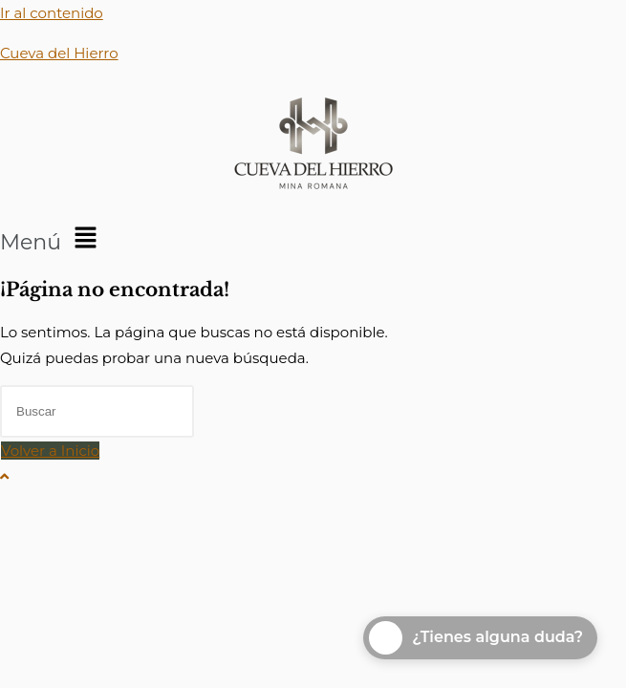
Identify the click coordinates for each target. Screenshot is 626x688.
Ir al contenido (51, 13)
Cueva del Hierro (59, 53)
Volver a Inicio (50, 450)
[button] (313, 239)
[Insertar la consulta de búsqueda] (97, 411)
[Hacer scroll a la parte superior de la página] (4, 476)
